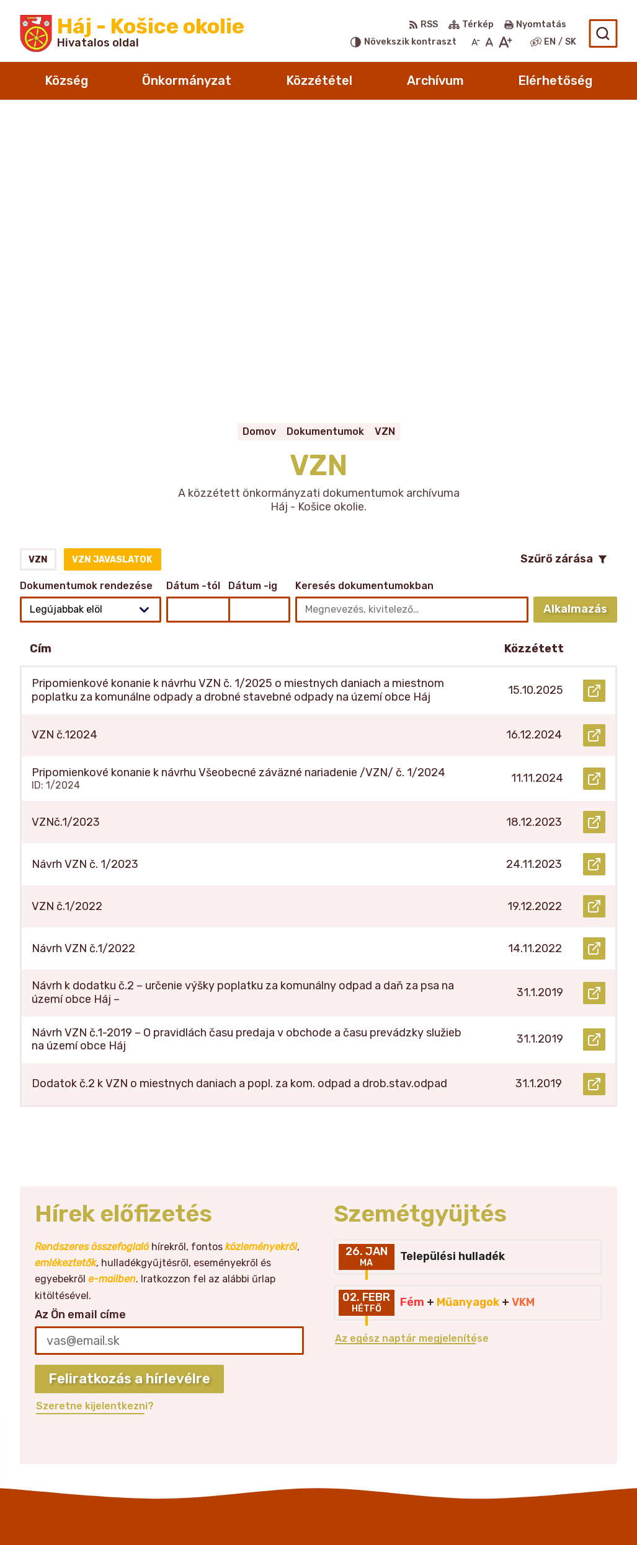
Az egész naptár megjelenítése (412, 1063)
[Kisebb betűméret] (476, 42)
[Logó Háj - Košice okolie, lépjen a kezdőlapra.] (132, 33)
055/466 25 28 (533, 1394)
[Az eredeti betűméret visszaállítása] (489, 42)
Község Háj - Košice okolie (384, 1512)
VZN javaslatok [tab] (112, 284)
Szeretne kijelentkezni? (95, 1130)
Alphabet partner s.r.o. (175, 1512)
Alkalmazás (580, 336)
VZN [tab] (38, 284)
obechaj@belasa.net (546, 1408)
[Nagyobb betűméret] (505, 42)
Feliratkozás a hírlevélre (129, 1103)
